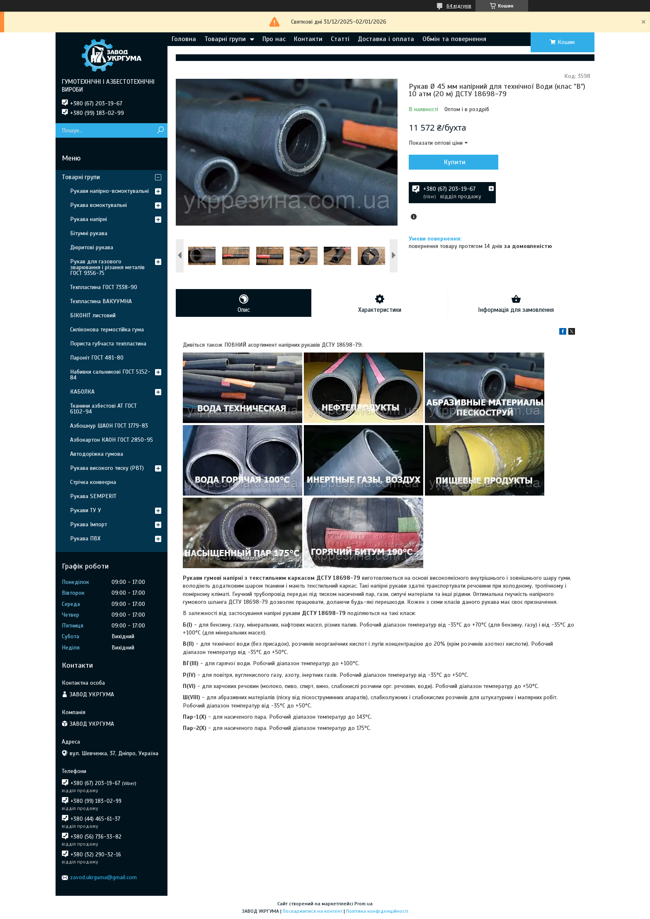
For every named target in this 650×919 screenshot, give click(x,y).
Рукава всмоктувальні (98, 205)
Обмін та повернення (454, 39)
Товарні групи (225, 39)
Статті (340, 39)
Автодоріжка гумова (96, 453)
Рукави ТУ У (85, 510)
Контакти (308, 39)
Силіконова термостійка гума (107, 329)
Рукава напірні (88, 219)
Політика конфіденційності (377, 911)
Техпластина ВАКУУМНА (101, 301)
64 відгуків (458, 6)
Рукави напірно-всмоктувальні (109, 190)
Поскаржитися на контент (312, 911)
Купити (453, 162)
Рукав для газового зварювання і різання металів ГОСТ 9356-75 (107, 267)
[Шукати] (160, 130)
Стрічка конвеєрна (93, 482)
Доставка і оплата (386, 39)
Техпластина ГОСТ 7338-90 (103, 287)
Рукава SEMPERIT (93, 496)
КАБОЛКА (82, 391)
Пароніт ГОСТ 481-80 (97, 357)
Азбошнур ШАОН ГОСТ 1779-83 (109, 425)
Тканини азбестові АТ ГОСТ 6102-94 (103, 408)
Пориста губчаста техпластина (108, 343)
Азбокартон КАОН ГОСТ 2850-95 (111, 439)
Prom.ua (363, 904)
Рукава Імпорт (88, 524)
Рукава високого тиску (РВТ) (107, 468)
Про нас (274, 39)
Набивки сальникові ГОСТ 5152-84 (110, 374)
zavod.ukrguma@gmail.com (103, 877)
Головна (184, 39)
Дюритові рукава (91, 247)
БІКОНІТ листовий (93, 315)
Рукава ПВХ (85, 538)
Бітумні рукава (88, 233)
